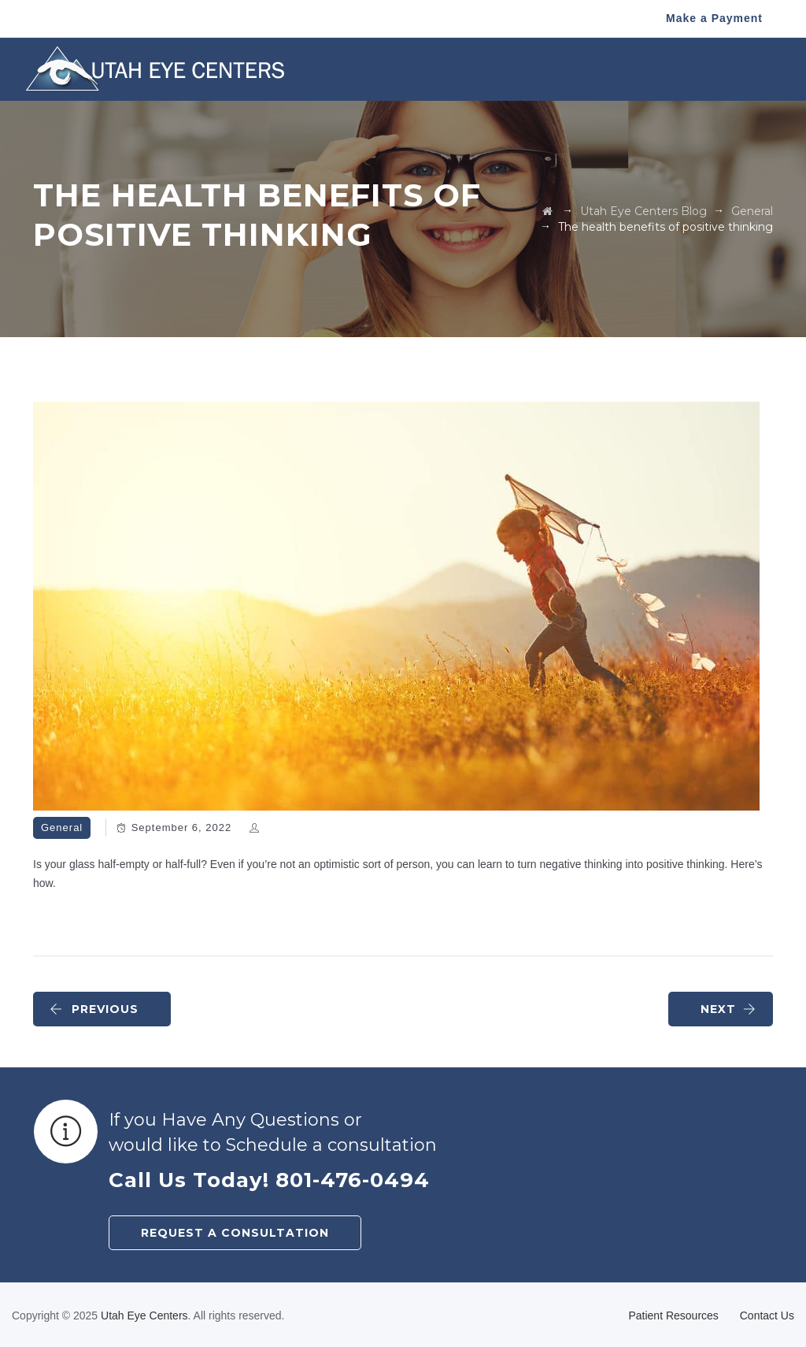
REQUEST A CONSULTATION (235, 1233)
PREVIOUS (94, 1009)
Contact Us (767, 1315)
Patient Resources (673, 1315)
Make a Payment (714, 18)
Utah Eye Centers (144, 1315)
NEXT (728, 1009)
